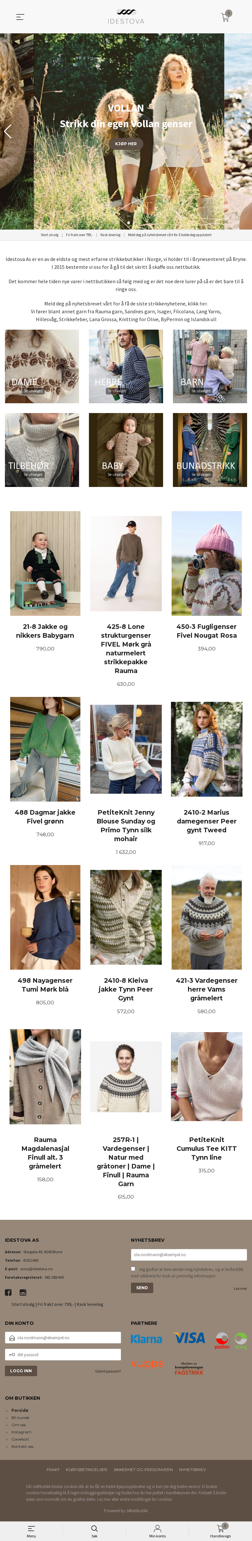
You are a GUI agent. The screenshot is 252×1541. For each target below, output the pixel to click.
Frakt (53, 1471)
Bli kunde (20, 1419)
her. (204, 303)
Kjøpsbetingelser (86, 1471)
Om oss (18, 1426)
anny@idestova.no (36, 1270)
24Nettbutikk (137, 1512)
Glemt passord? (108, 1373)
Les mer (240, 1291)
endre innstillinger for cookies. (146, 1501)
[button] (244, 131)
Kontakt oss (22, 1448)
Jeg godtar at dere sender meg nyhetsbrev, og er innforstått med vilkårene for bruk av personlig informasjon (187, 1275)
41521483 (31, 1262)
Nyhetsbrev (192, 1471)
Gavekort (20, 1441)
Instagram (21, 1433)
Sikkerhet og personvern (143, 1471)
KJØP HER (126, 143)
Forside (20, 1412)
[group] (126, 131)
